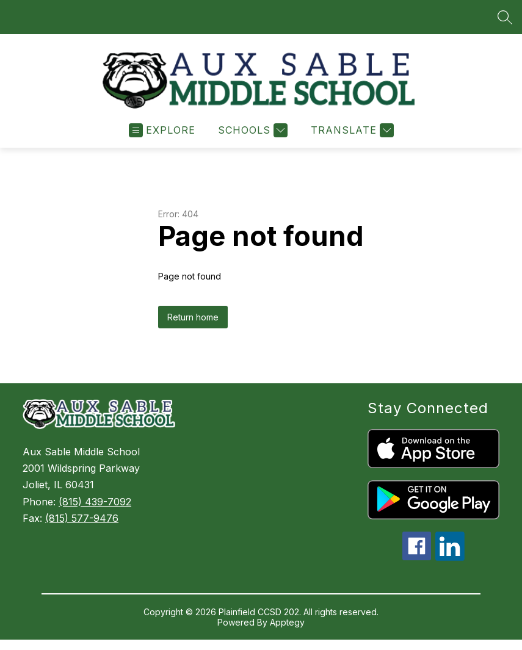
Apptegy (287, 623)
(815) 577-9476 (81, 519)
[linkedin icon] (450, 558)
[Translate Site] (351, 131)
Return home (193, 318)
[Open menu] (162, 131)
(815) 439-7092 (95, 503)
